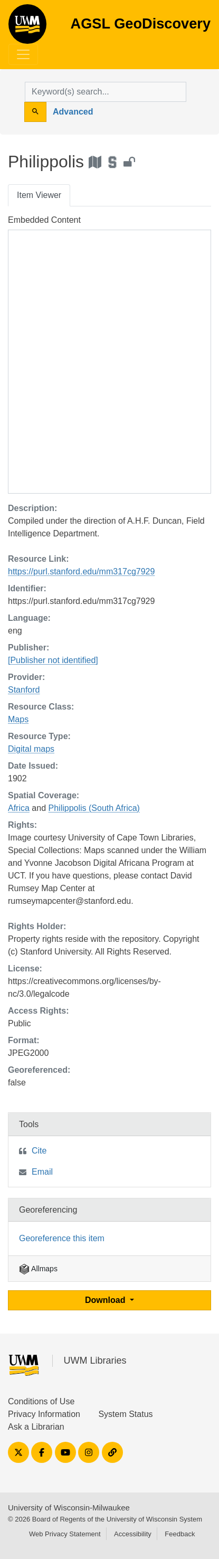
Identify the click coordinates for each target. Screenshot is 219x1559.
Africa (19, 808)
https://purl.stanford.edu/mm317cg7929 (81, 571)
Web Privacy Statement (65, 1534)
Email (42, 1171)
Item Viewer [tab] (39, 195)
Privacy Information (44, 1414)
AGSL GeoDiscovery (27, 27)
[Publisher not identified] (53, 660)
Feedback (180, 1534)
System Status (125, 1414)
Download (106, 1300)
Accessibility (132, 1534)
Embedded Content (44, 219)
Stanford (24, 689)
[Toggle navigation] (23, 54)
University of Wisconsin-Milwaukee (69, 1507)
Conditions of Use (41, 1401)
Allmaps (38, 1268)
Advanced (73, 111)
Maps (18, 719)
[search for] (105, 92)
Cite (39, 1150)
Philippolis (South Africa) (94, 808)
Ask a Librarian (36, 1426)
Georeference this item (61, 1238)
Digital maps (31, 748)
